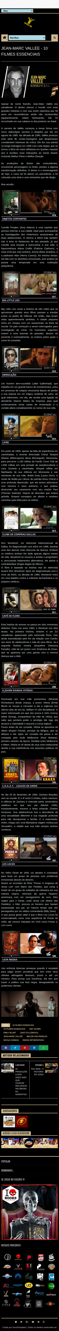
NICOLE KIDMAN (11, 1040)
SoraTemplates (19, 1327)
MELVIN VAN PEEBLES (37, 1036)
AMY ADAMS (35, 1029)
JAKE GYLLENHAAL (29, 1033)
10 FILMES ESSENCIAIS (23, 1025)
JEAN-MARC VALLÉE (13, 1036)
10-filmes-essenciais (14, 1029)
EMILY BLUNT (10, 1033)
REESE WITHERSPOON (33, 1040)
